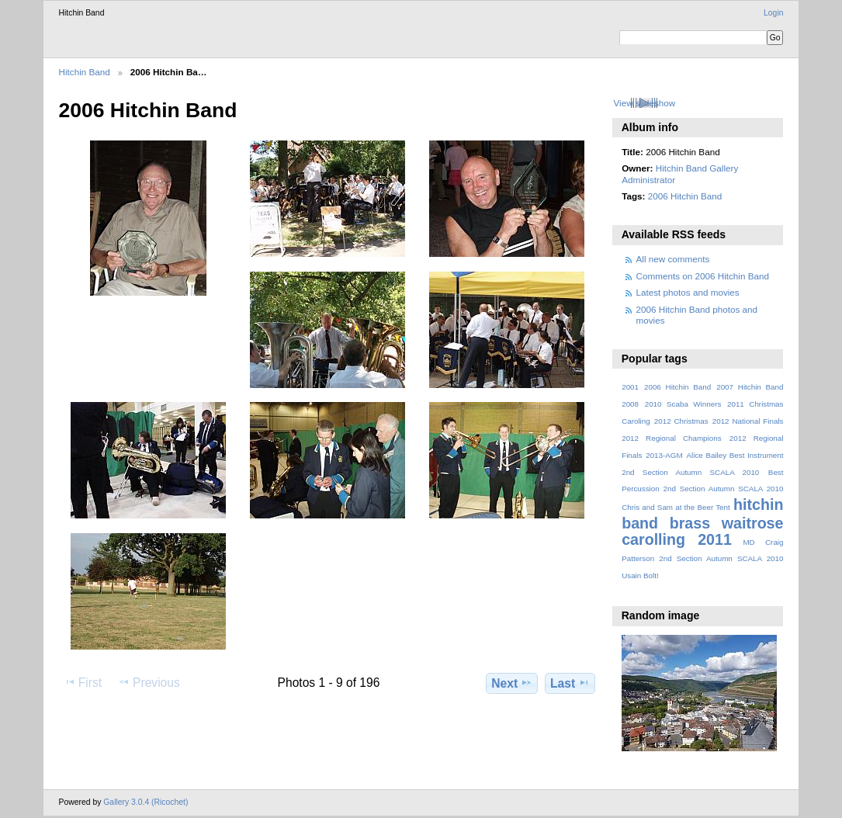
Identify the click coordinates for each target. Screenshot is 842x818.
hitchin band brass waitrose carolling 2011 (702, 522)
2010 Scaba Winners (683, 404)
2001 (630, 387)
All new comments (673, 259)
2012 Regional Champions (671, 438)
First (83, 682)
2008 (630, 404)
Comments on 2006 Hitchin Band (703, 276)
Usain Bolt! (640, 575)
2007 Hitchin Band (749, 387)
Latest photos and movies (688, 292)
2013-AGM (664, 455)
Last (570, 683)
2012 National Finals (748, 421)
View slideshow (644, 103)
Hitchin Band (84, 72)
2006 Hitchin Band (685, 196)
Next (511, 683)
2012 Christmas (681, 421)
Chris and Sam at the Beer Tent (676, 507)
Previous (149, 682)
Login (773, 13)
